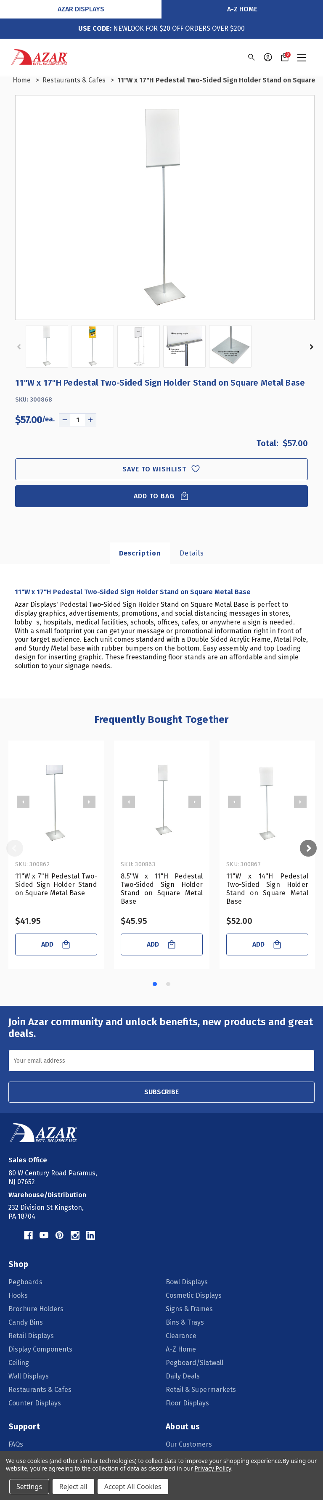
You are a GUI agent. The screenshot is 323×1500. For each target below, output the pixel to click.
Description (140, 553)
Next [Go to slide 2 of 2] (311, 347)
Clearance (181, 1336)
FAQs (15, 1444)
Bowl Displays (187, 1282)
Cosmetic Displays (194, 1295)
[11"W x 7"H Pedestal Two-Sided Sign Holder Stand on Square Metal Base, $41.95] (56, 802)
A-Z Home (242, 9)
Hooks (18, 1295)
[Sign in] (268, 57)
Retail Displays (31, 1336)
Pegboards (25, 1282)
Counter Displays (34, 1403)
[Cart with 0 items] (285, 57)
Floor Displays (187, 1403)
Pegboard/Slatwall (194, 1363)
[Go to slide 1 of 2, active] (155, 984)
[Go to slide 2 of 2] (168, 984)
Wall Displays (28, 1376)
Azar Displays (81, 9)
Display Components (40, 1349)
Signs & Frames (189, 1309)
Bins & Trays (185, 1322)
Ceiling (18, 1363)
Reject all (73, 1486)
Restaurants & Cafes (39, 1390)
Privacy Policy (212, 1468)
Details (192, 553)
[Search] (251, 57)
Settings (29, 1486)
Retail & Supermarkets (201, 1390)
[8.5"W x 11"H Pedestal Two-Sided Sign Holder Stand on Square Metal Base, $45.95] (161, 802)
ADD (56, 944)
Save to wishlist (161, 469)
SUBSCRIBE (161, 1092)
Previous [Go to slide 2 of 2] (20, 347)
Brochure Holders (36, 1309)
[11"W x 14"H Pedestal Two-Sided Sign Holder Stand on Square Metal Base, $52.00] (267, 802)
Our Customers (189, 1444)
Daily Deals (183, 1376)
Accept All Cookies (133, 1486)
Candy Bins (25, 1322)
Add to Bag (162, 496)
